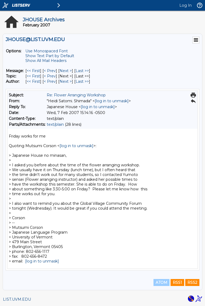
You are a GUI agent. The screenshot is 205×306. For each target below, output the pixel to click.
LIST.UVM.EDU (17, 299)
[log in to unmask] (112, 101)
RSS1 (177, 282)
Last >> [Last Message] (82, 70)
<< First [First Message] (33, 70)
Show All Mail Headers (45, 60)
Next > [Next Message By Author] (66, 81)
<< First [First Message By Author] (33, 81)
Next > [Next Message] (66, 70)
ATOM (161, 282)
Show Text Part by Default (49, 55)
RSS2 (192, 282)
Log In (185, 5)
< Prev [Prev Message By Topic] (50, 76)
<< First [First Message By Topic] (33, 76)
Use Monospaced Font (46, 51)
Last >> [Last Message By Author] (82, 81)
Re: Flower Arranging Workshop (76, 95)
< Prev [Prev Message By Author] (50, 81)
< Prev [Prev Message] (50, 70)
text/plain (55, 124)
